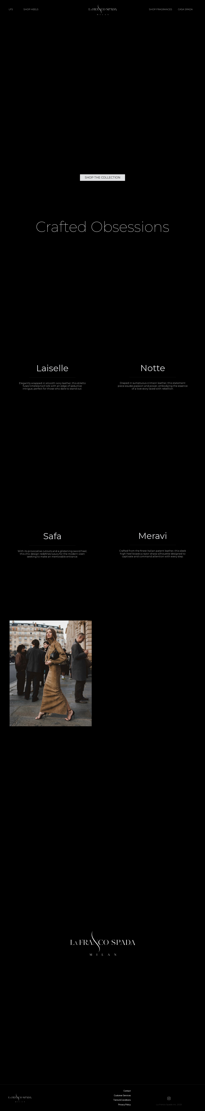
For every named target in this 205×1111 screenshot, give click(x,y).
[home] (102, 9)
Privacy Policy (124, 1104)
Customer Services (122, 1095)
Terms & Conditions (122, 1100)
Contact (127, 1091)
